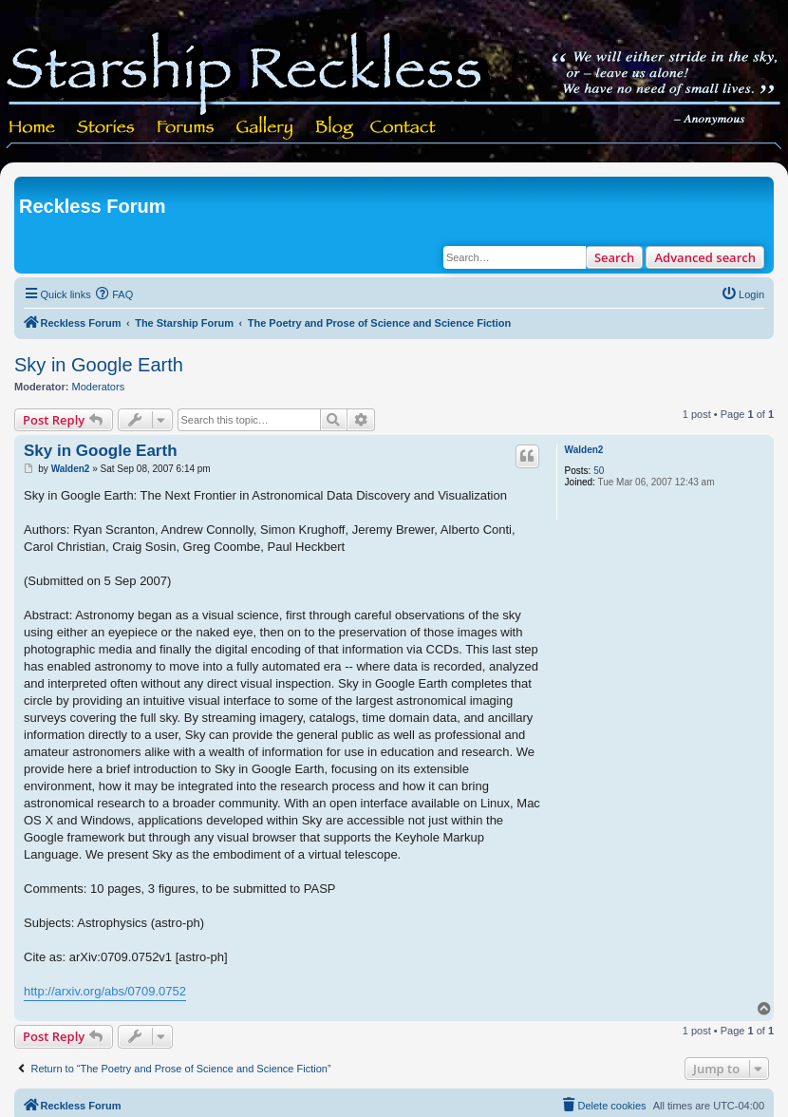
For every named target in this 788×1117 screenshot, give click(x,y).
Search (614, 257)
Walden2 (584, 450)
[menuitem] (115, 294)
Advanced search (705, 257)
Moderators (98, 386)
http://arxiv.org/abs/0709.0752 (105, 991)
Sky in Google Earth (98, 364)
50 (598, 470)
